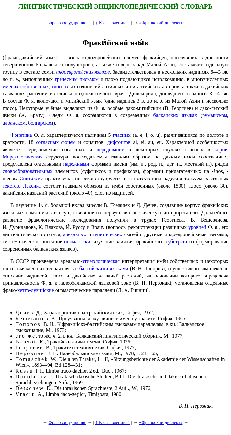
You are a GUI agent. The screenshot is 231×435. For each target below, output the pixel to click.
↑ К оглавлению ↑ (112, 22)
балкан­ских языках (175, 115)
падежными (76, 164)
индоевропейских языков (83, 72)
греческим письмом (77, 79)
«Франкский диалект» (160, 22)
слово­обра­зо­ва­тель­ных (28, 171)
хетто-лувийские (35, 290)
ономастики (77, 241)
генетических (108, 234)
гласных (122, 135)
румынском (214, 115)
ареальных (74, 234)
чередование (110, 149)
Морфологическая (23, 156)
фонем (68, 142)
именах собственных (26, 86)
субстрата (176, 241)
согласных (47, 142)
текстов (11, 186)
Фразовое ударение (67, 22)
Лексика (32, 186)
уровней (197, 227)
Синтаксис (31, 178)
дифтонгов (118, 142)
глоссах (60, 86)
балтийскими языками (103, 268)
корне (220, 149)
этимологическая (101, 261)
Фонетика (21, 135)
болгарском (40, 122)
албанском (14, 122)
